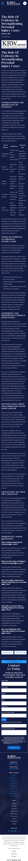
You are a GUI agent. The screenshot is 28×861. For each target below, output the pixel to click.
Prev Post (7, 652)
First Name (4, 681)
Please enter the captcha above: (11, 722)
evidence (18, 226)
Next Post (20, 652)
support (11, 309)
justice (9, 89)
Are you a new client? (7, 712)
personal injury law (20, 111)
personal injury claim (7, 136)
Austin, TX (14, 775)
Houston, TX (14, 783)
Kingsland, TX (13, 786)
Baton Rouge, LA (14, 778)
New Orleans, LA (14, 788)
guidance (23, 597)
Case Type (4, 706)
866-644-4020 (14, 764)
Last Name (4, 687)
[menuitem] (14, 851)
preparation (13, 470)
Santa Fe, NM (14, 796)
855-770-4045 (14, 768)
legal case (8, 116)
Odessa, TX (14, 791)
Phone (3, 693)
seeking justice (18, 498)
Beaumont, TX (14, 781)
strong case (17, 576)
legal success (16, 94)
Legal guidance (16, 347)
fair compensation (6, 557)
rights (3, 514)
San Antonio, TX (14, 793)
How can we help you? (8, 729)
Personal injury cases (15, 248)
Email (3, 700)
